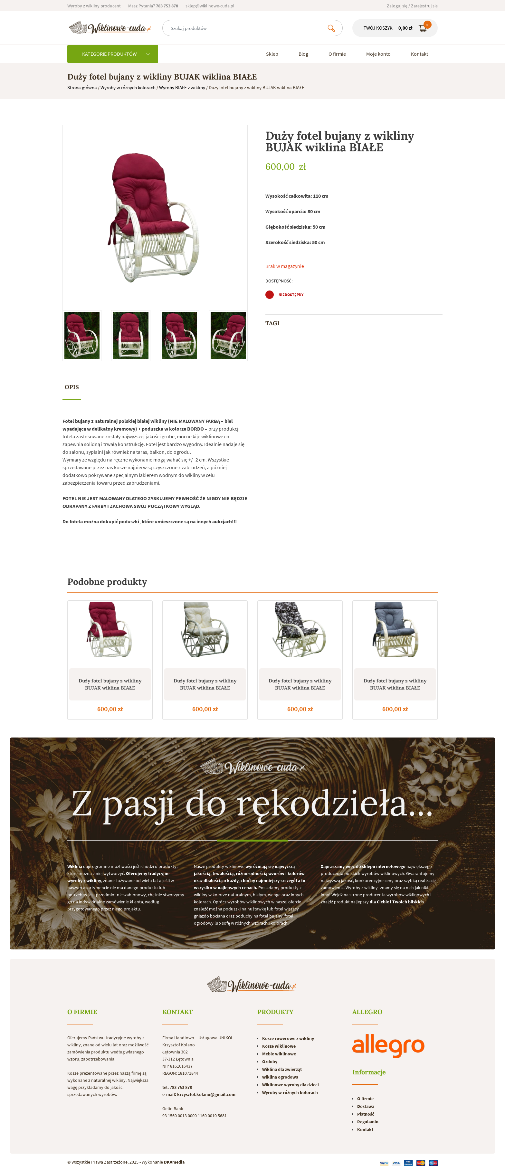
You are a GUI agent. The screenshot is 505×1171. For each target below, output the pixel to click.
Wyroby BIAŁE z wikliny (182, 87)
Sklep (272, 54)
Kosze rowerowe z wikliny (288, 1038)
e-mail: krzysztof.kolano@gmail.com (198, 1094)
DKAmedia (174, 1162)
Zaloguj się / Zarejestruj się (412, 6)
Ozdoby (269, 1061)
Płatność (365, 1114)
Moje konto (378, 54)
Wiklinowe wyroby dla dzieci (290, 1085)
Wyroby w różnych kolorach (128, 87)
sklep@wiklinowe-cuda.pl (210, 6)
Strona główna (82, 87)
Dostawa (365, 1106)
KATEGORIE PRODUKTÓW (116, 54)
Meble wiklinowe (279, 1054)
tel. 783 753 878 (177, 1087)
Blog (303, 54)
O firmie (337, 54)
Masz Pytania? (153, 6)
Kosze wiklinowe (279, 1046)
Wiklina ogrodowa (280, 1077)
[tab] (71, 387)
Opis (72, 387)
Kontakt (419, 54)
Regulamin (367, 1122)
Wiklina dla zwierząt (282, 1069)
